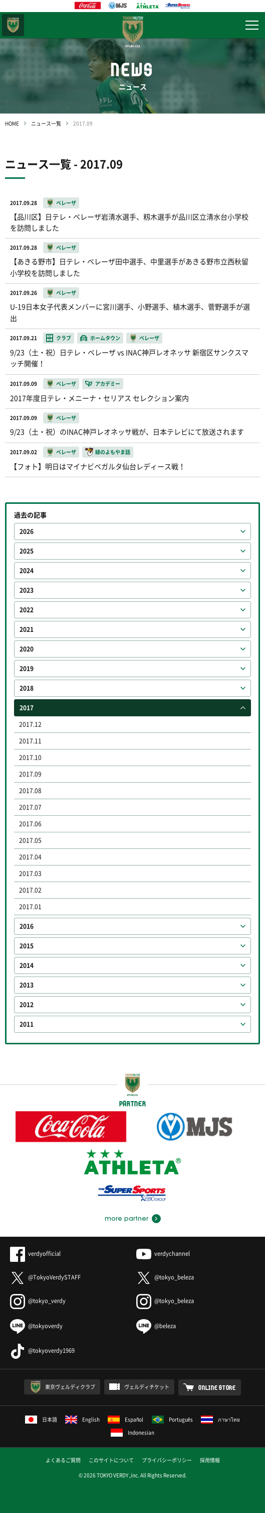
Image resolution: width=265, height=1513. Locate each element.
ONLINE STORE (217, 1387)
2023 (27, 590)
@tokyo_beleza (165, 1277)
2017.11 (30, 740)
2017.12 (30, 724)
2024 (27, 570)
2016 (27, 926)
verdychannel (163, 1253)
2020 (27, 649)
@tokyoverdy (36, 1326)
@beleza (156, 1326)
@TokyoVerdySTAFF (45, 1277)
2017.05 (30, 840)
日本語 (41, 1419)
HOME (12, 123)
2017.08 (30, 790)
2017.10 (30, 757)
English (82, 1419)
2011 (27, 1024)
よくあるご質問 (63, 1460)
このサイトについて (111, 1460)
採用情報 (210, 1460)
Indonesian (132, 1432)
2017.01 (30, 906)
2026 (27, 531)
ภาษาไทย (220, 1419)
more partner (126, 1219)
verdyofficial (35, 1253)
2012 (27, 1004)
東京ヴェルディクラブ (70, 1386)
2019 (27, 668)
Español (126, 1419)
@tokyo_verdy (38, 1300)
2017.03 (30, 873)
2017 (27, 707)
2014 (27, 965)
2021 (27, 629)
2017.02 (30, 890)
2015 (27, 945)
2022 (27, 609)
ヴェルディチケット (146, 1386)
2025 (27, 551)
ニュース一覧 (46, 123)
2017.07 (30, 807)
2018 (27, 688)
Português (172, 1419)
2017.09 (30, 774)
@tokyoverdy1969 (42, 1350)
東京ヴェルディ (13, 25)
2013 (27, 985)
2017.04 (30, 856)
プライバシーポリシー (167, 1460)
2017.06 (30, 823)
